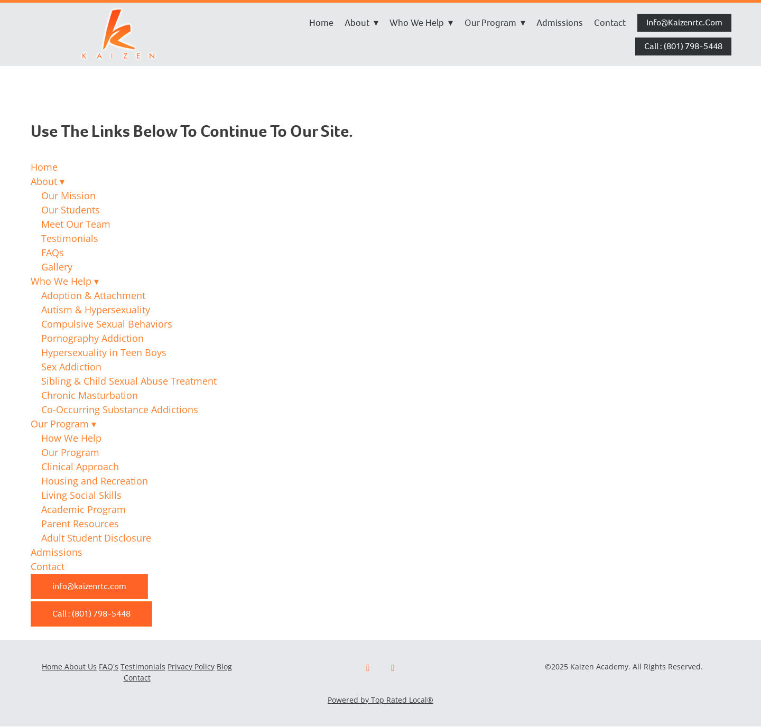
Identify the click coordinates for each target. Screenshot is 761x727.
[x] (393, 668)
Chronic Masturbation (89, 395)
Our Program (495, 22)
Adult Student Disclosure (96, 538)
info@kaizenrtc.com (684, 22)
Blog (224, 666)
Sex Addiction (71, 367)
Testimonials (69, 238)
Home (321, 22)
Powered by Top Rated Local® (380, 700)
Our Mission (68, 195)
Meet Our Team (75, 224)
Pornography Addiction (92, 338)
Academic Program (83, 509)
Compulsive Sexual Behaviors (106, 324)
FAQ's (108, 666)
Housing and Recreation (94, 481)
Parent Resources (80, 523)
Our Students (70, 210)
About (361, 22)
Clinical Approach (80, 466)
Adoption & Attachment (93, 295)
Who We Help (421, 22)
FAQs (52, 252)
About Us (80, 666)
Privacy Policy (191, 666)
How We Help (71, 438)
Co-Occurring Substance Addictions (119, 409)
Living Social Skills (81, 495)
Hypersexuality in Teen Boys (103, 352)
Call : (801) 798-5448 (683, 46)
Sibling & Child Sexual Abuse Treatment (129, 381)
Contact (610, 22)
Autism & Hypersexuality (95, 309)
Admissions (559, 22)
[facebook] (368, 668)
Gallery (56, 267)
